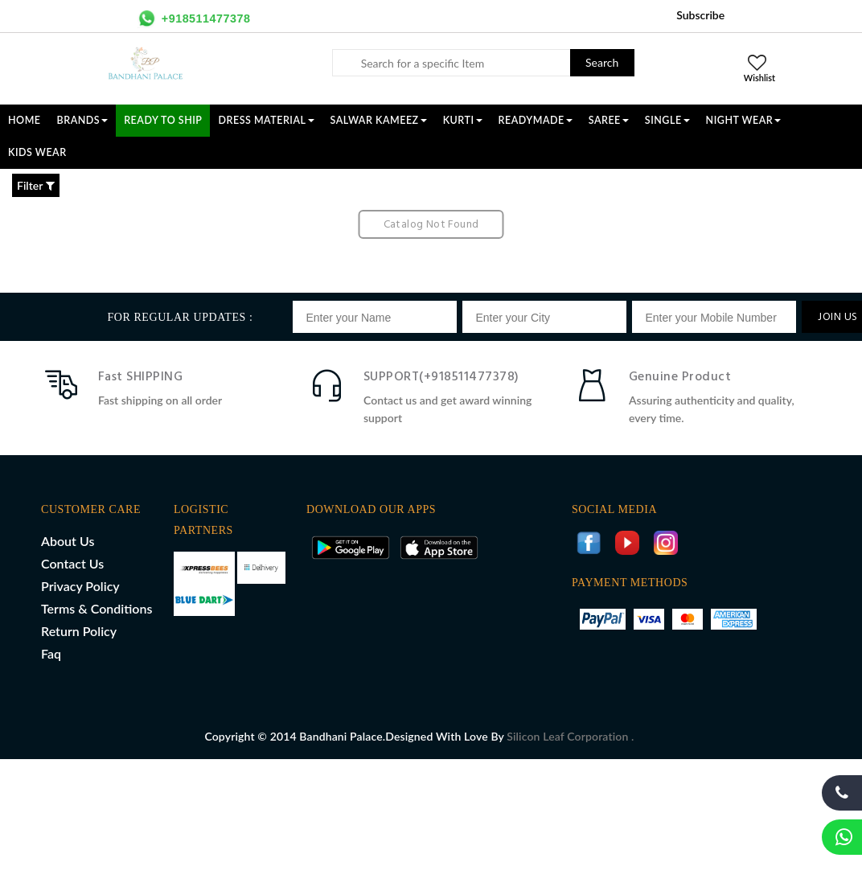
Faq (51, 653)
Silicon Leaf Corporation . (570, 736)
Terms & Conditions (96, 608)
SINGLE (667, 120)
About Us (67, 540)
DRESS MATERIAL (266, 120)
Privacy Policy (80, 585)
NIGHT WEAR (744, 120)
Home (24, 120)
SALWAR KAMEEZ (378, 120)
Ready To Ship (163, 120)
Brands (83, 120)
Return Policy (79, 630)
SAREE (609, 120)
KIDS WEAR (37, 152)
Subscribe (700, 15)
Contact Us (72, 563)
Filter (36, 185)
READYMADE (536, 120)
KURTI (462, 120)
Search (601, 62)
